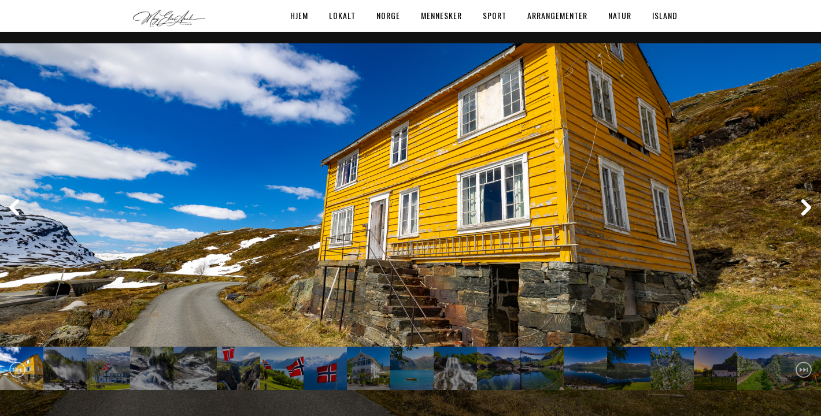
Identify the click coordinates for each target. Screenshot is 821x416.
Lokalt (342, 15)
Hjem (299, 15)
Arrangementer (557, 15)
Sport (494, 15)
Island (665, 15)
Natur (619, 15)
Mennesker (441, 15)
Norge (388, 15)
